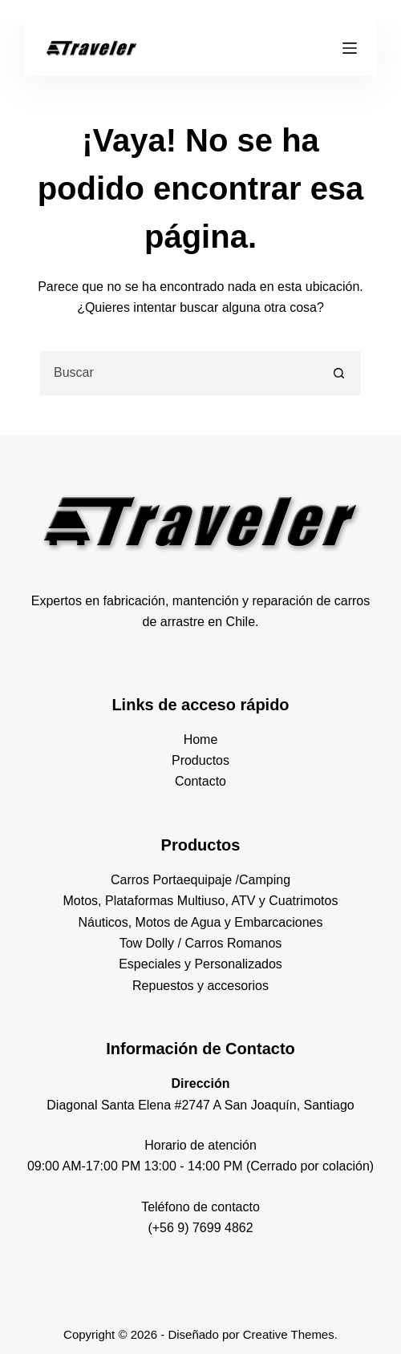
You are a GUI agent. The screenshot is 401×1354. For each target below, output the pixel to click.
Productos (200, 760)
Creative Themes (288, 1334)
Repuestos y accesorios (200, 985)
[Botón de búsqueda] (338, 373)
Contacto (200, 781)
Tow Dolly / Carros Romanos (200, 943)
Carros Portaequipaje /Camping (200, 880)
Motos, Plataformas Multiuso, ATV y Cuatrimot (194, 900)
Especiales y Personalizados (200, 964)
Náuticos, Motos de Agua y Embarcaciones (200, 922)
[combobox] (180, 373)
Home (201, 739)
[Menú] (349, 48)
